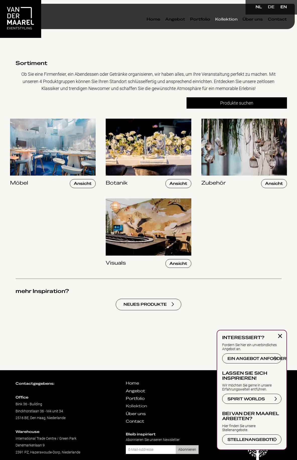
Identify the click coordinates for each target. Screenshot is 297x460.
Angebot (165, 27)
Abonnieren (187, 449)
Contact (267, 27)
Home (143, 27)
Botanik (113, 121)
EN (283, 7)
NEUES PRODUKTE (145, 304)
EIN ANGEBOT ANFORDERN (254, 358)
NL (259, 7)
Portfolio (190, 27)
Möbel (16, 121)
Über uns (243, 27)
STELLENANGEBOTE (251, 439)
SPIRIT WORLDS (246, 399)
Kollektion (216, 27)
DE (271, 7)
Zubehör (209, 121)
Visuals (113, 201)
